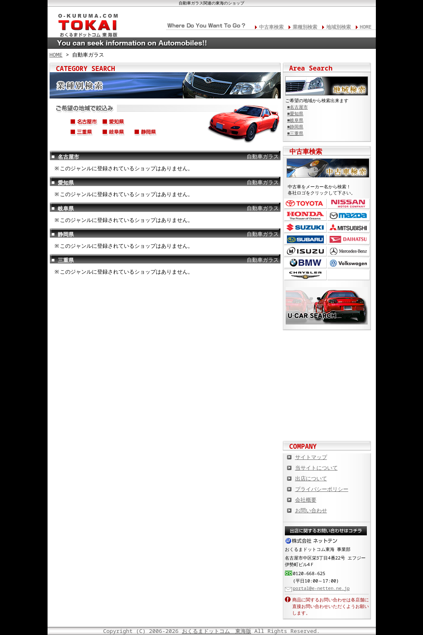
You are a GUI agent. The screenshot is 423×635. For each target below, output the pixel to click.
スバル (305, 239)
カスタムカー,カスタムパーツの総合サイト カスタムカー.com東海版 (327, 344)
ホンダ (305, 215)
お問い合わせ (311, 510)
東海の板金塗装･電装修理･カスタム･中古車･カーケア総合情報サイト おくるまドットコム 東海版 (84, 23)
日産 (348, 204)
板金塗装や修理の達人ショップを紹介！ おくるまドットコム (327, 424)
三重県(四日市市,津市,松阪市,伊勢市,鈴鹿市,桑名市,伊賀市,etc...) (84, 133)
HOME (366, 26)
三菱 (348, 227)
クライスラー (305, 275)
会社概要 (305, 499)
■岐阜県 (295, 120)
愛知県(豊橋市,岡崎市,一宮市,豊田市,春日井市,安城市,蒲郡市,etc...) (116, 123)
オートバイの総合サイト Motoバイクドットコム (327, 398)
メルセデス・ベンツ (348, 251)
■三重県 (295, 133)
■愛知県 (295, 113)
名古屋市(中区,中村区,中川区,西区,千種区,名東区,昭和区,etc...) (84, 123)
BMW (305, 263)
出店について (311, 478)
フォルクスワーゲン (348, 263)
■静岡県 (295, 127)
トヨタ (305, 204)
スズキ (305, 227)
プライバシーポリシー (321, 489)
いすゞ (305, 251)
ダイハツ (348, 239)
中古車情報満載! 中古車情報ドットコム (327, 371)
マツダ (348, 215)
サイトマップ (311, 457)
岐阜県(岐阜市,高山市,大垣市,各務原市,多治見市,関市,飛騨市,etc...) (116, 133)
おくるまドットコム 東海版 (216, 631)
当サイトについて (316, 467)
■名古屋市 (297, 107)
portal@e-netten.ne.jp (321, 588)
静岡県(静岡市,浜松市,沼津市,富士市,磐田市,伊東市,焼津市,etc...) (148, 133)
